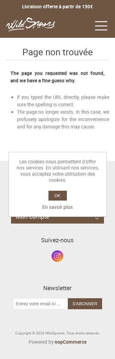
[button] (101, 25)
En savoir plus (57, 207)
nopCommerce (70, 341)
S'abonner (84, 303)
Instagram (57, 256)
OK (57, 195)
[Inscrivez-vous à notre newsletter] (40, 303)
